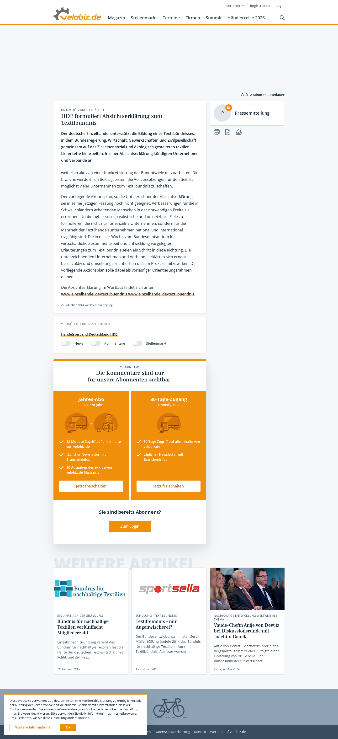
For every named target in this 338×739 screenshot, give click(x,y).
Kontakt (200, 732)
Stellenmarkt (144, 18)
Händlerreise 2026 (246, 18)
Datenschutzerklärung (172, 732)
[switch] (66, 343)
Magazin (116, 18)
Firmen (192, 18)
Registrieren (260, 5)
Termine (171, 18)
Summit (214, 18)
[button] (68, 727)
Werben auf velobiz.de (228, 732)
